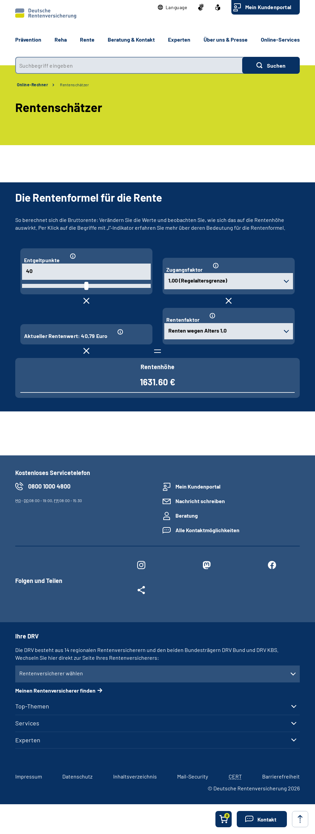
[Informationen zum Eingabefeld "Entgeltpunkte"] (107, 256)
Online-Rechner (32, 84)
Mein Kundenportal (268, 7)
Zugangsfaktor (184, 269)
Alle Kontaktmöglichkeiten (207, 530)
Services (27, 723)
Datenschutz (77, 776)
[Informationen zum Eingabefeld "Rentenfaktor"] (248, 316)
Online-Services (280, 39)
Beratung (186, 515)
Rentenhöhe (157, 366)
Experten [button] (179, 39)
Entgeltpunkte (42, 260)
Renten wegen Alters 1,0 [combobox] (197, 330)
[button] (172, 7)
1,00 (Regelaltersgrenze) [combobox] (197, 280)
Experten (27, 740)
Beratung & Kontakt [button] (131, 39)
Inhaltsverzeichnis (135, 776)
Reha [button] (61, 39)
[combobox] (128, 65)
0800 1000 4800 (49, 486)
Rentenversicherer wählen (51, 673)
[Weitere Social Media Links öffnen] (141, 591)
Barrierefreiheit (281, 776)
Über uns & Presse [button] (226, 39)
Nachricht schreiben (200, 501)
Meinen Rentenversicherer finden (55, 690)
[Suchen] (271, 65)
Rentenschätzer (74, 84)
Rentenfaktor (183, 319)
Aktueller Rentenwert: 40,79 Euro (65, 336)
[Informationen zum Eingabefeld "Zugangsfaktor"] (250, 266)
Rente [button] (87, 39)
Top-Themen (32, 706)
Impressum (28, 776)
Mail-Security (192, 776)
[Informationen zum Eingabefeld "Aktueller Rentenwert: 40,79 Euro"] (131, 332)
